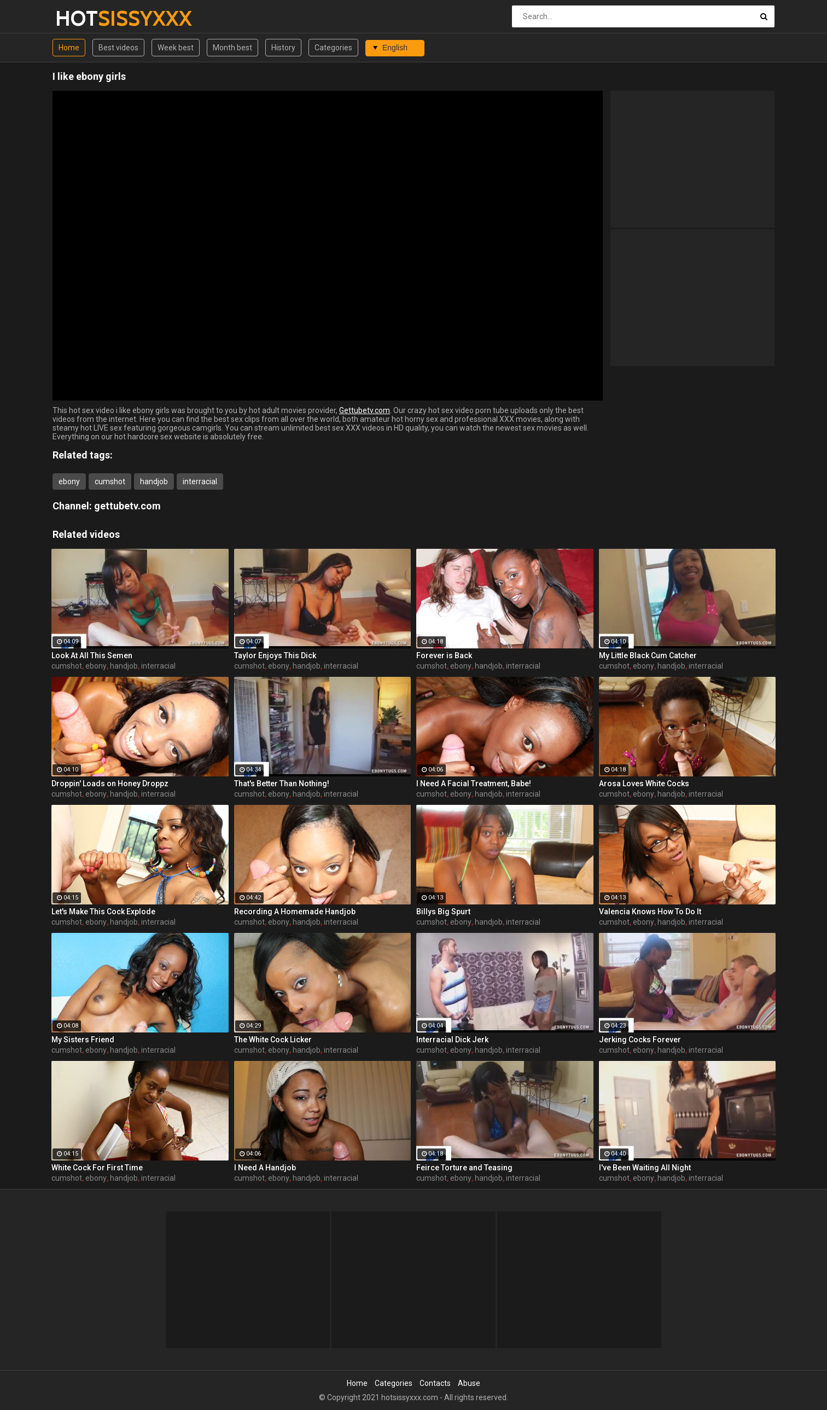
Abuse (469, 1383)
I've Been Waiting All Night (645, 1167)
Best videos (118, 47)
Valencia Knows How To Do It (650, 911)
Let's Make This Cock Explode (103, 911)
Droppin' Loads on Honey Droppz (109, 783)
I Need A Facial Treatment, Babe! (473, 783)
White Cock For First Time (97, 1167)
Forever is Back (444, 655)
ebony (69, 481)
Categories (333, 47)
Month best (232, 47)
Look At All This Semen (91, 655)
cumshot (110, 481)
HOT (84, 18)
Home (69, 47)
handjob (154, 481)
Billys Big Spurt (443, 911)
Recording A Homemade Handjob (295, 911)
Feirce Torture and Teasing (464, 1167)
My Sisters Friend (82, 1039)
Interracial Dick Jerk (452, 1039)
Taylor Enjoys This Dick (275, 655)
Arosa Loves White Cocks (644, 783)
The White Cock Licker (273, 1039)
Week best (176, 47)
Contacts (435, 1383)
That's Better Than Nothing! (281, 783)
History (283, 47)
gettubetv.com (127, 506)
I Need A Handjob (265, 1167)
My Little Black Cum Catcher (648, 655)
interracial (200, 481)
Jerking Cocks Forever (640, 1039)
